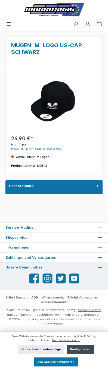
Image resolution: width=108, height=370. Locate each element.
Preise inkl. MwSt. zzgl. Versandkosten (36, 148)
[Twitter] (61, 278)
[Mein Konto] (88, 23)
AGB (34, 297)
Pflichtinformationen (82, 297)
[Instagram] (47, 278)
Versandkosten (89, 310)
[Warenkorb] (99, 23)
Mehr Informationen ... (66, 340)
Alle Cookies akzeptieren (56, 362)
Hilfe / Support (17, 297)
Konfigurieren (80, 349)
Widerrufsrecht (53, 297)
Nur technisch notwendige (41, 349)
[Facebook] (34, 278)
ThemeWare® (54, 324)
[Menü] (9, 23)
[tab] (54, 187)
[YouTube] (74, 278)
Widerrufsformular (54, 302)
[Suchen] (76, 23)
